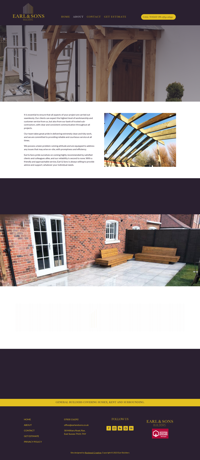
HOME (65, 16)
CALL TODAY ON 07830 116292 (158, 16)
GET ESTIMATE (115, 16)
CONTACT (94, 16)
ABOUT (78, 16)
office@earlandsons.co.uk (76, 425)
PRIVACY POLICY (33, 441)
